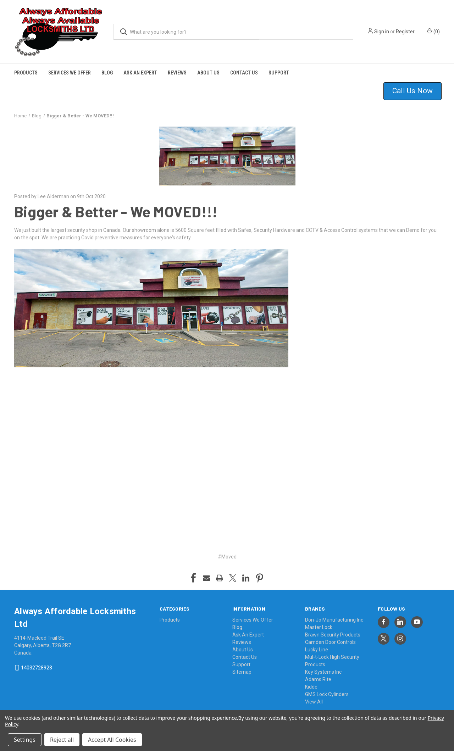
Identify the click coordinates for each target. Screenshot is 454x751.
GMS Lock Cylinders (327, 694)
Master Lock (318, 627)
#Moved (227, 557)
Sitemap (241, 672)
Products (26, 73)
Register (405, 31)
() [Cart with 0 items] (433, 31)
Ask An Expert (140, 73)
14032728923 (36, 667)
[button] (416, 91)
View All (314, 702)
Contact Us (244, 73)
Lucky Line (316, 649)
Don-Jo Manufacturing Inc (334, 620)
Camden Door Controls (330, 642)
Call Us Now (412, 91)
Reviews (177, 73)
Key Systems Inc (323, 672)
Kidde (311, 687)
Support (278, 73)
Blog (107, 73)
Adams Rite (318, 679)
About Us (208, 73)
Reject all (62, 740)
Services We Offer (69, 73)
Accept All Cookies (112, 740)
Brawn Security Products (332, 635)
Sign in (381, 31)
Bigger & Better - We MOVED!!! (115, 211)
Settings (24, 740)
